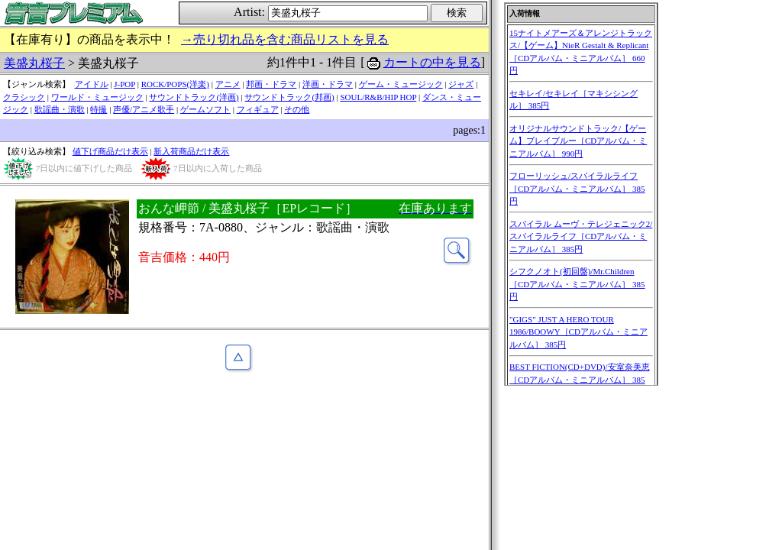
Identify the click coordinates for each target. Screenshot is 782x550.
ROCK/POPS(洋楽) (175, 84)
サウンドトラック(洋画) (193, 97)
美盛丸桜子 (34, 63)
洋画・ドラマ (327, 84)
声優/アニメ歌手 (143, 109)
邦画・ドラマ (271, 84)
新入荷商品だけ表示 (191, 151)
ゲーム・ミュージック (401, 84)
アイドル (91, 84)
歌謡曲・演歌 (59, 109)
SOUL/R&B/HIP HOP (378, 97)
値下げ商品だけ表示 (110, 151)
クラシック (24, 97)
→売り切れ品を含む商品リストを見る (285, 39)
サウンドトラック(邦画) (289, 97)
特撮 (98, 109)
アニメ (228, 84)
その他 (296, 109)
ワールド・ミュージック (97, 97)
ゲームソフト (205, 109)
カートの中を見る (432, 62)
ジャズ (460, 84)
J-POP (124, 84)
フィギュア (258, 109)
